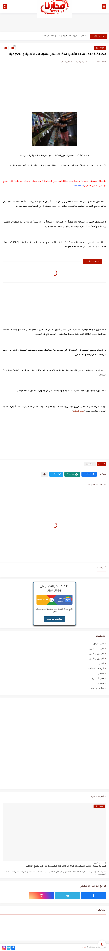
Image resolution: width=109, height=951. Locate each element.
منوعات (100, 683)
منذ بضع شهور (99, 863)
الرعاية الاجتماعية (96, 668)
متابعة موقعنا (54, 619)
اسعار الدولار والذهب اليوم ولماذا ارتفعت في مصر (64, 36)
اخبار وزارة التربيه (96, 658)
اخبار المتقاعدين (96, 648)
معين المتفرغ (98, 678)
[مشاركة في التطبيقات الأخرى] (44, 474)
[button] (89, 474)
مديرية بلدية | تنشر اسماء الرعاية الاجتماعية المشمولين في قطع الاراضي (65, 866)
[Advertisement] (54, 22)
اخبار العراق (100, 48)
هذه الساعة (78, 411)
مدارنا (84, 947)
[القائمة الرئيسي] (104, 6)
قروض (101, 673)
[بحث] (5, 6)
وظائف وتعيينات (97, 688)
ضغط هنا (79, 186)
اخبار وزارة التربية (96, 653)
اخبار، (101, 663)
